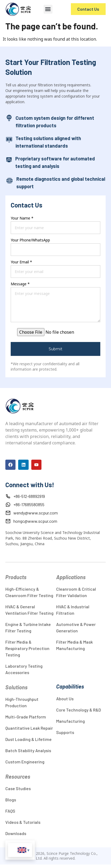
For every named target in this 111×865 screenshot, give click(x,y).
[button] (48, 9)
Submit (55, 349)
